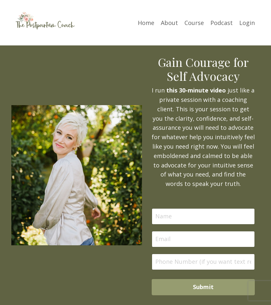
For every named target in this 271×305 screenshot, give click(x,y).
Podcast (221, 23)
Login (247, 23)
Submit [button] (203, 287)
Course (194, 23)
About (169, 23)
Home (146, 23)
